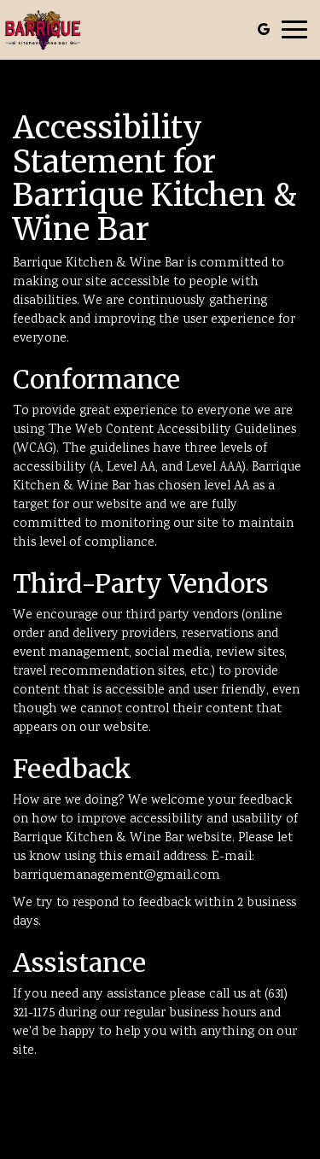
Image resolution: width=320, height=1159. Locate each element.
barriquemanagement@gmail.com (116, 876)
